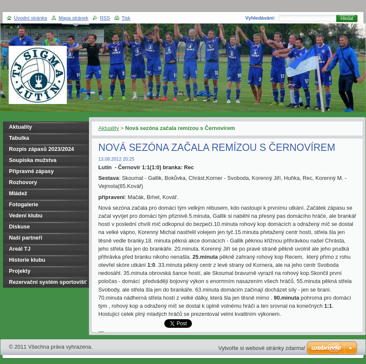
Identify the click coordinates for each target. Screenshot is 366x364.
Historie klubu (27, 260)
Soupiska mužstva (33, 160)
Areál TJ (20, 249)
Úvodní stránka (30, 17)
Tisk (126, 17)
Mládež (18, 193)
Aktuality (108, 128)
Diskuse (19, 226)
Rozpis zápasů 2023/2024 (41, 149)
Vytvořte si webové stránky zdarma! (262, 348)
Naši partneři (25, 237)
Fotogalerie (23, 204)
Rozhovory (23, 182)
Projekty (20, 271)
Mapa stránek (74, 17)
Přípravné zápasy (31, 171)
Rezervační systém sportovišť (48, 282)
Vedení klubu (26, 215)
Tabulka (19, 138)
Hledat (346, 18)
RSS (105, 17)
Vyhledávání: (260, 17)
